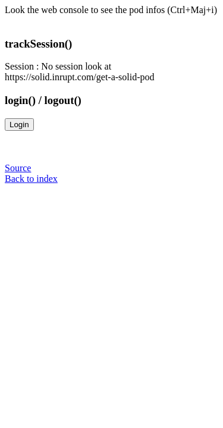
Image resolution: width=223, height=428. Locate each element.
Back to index (31, 179)
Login (19, 124)
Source (18, 168)
